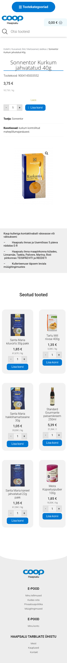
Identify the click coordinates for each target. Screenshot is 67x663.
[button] (46, 153)
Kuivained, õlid (18, 49)
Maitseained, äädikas (37, 49)
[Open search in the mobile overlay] (33, 31)
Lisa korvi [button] (17, 366)
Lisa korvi (37, 107)
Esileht (7, 49)
